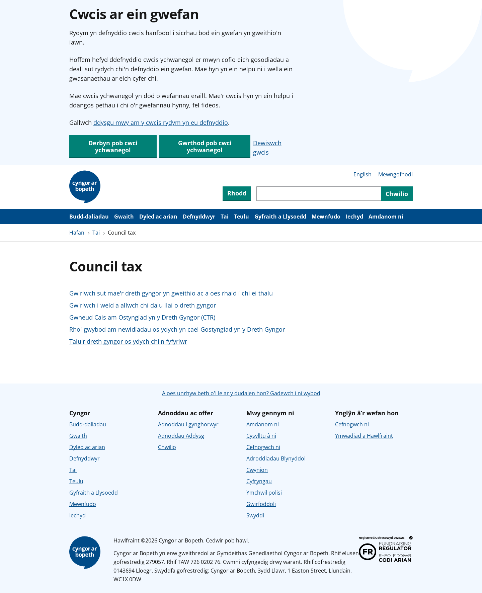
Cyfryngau (259, 481)
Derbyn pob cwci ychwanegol (113, 146)
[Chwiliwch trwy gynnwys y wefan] (318, 193)
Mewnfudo (326, 216)
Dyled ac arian (158, 216)
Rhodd (236, 193)
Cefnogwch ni (263, 447)
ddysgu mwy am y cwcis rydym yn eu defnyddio (160, 122)
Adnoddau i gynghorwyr (188, 424)
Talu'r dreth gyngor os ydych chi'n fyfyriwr (128, 341)
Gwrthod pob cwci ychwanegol (205, 146)
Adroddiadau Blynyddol (276, 458)
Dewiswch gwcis (267, 147)
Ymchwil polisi (264, 492)
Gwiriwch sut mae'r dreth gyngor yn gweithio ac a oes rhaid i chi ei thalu (171, 293)
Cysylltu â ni (261, 435)
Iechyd (354, 216)
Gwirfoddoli (261, 504)
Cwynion (257, 470)
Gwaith (124, 216)
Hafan (76, 232)
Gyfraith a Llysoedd (280, 216)
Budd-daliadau (89, 216)
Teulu (241, 216)
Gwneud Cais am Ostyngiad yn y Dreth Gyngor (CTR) (142, 317)
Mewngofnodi (395, 174)
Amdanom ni (386, 216)
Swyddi (255, 515)
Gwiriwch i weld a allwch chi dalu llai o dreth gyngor (142, 305)
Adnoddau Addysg (181, 435)
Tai (225, 216)
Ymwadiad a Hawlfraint (364, 435)
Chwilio (167, 447)
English (362, 174)
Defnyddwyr (199, 216)
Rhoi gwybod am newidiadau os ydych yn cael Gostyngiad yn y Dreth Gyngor (177, 329)
